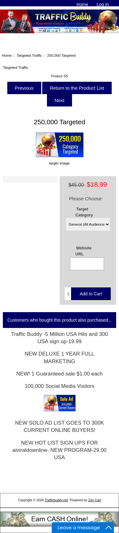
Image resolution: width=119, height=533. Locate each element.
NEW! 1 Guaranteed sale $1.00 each (59, 374)
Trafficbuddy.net (56, 500)
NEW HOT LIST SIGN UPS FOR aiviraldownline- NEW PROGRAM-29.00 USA (59, 450)
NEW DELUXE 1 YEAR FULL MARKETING (59, 357)
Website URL (84, 251)
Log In (102, 4)
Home (82, 4)
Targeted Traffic (29, 55)
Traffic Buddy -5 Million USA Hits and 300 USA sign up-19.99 (59, 337)
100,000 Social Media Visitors (60, 386)
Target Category (84, 212)
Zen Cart (94, 500)
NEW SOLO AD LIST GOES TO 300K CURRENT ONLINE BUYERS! (59, 426)
